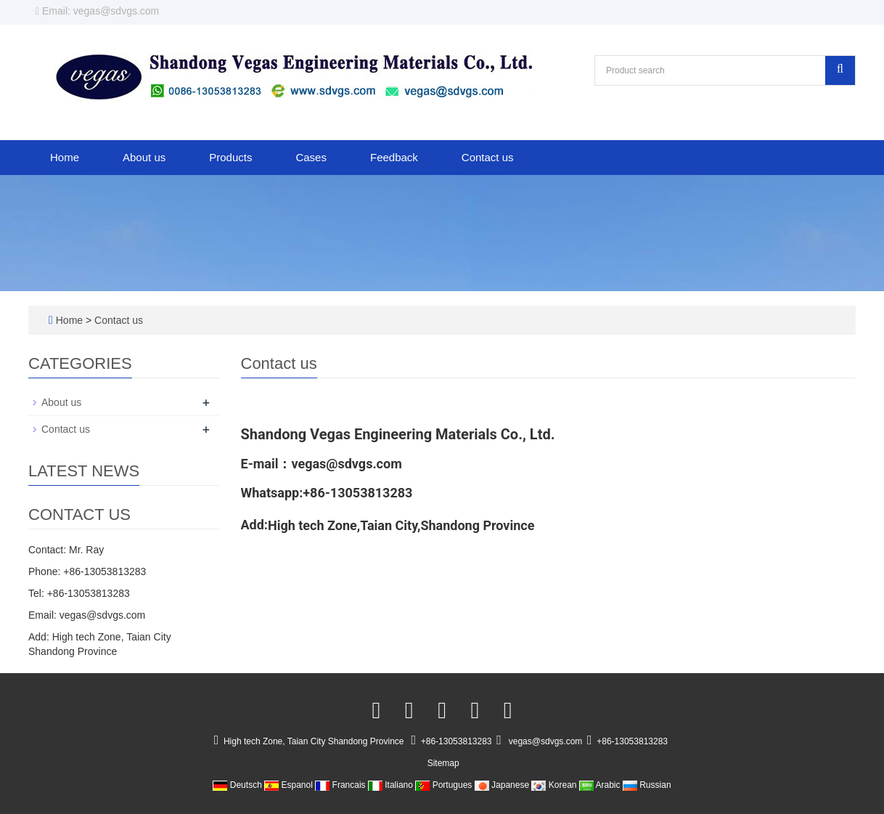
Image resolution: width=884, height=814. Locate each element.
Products (230, 157)
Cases (311, 157)
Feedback (394, 157)
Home (64, 157)
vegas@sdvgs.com (546, 741)
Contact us (488, 157)
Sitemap (443, 763)
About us (144, 157)
